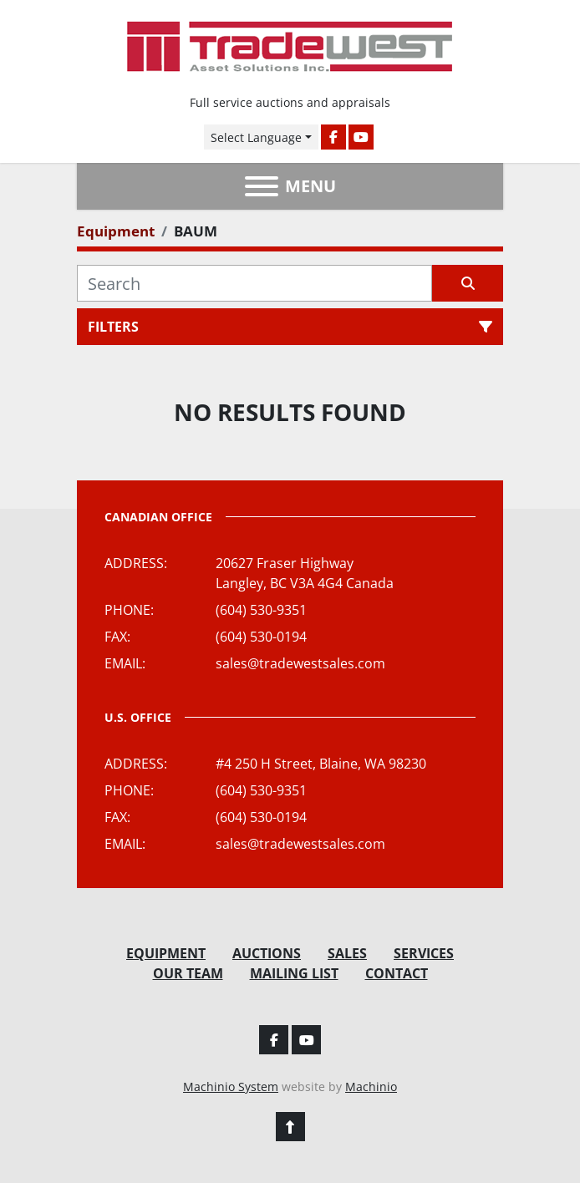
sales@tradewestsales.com (300, 663)
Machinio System (230, 1086)
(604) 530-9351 (261, 610)
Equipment (166, 953)
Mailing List (294, 973)
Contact (396, 973)
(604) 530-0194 (261, 636)
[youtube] (361, 137)
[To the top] (290, 1126)
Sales (347, 953)
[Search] (254, 283)
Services (424, 953)
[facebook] (333, 137)
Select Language (256, 137)
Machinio (371, 1086)
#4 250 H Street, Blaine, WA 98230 (321, 763)
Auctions (266, 953)
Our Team (188, 973)
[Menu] (261, 186)
